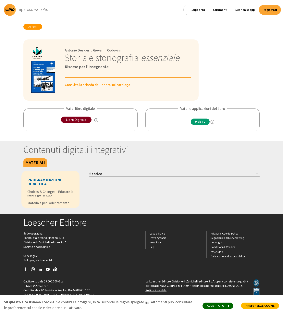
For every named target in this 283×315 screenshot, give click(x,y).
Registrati (270, 10)
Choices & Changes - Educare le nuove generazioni (50, 193)
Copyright (217, 243)
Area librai (156, 243)
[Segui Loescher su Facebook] (26, 271)
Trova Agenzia (158, 238)
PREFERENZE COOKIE (258, 306)
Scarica (95, 173)
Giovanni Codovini (109, 50)
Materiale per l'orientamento (50, 203)
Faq (152, 247)
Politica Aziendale (156, 291)
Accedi (32, 27)
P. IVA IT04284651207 (36, 286)
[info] (213, 122)
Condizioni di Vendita (224, 247)
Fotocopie (217, 252)
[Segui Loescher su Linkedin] (41, 271)
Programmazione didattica (44, 181)
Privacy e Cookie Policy (225, 234)
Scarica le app (245, 10)
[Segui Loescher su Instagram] (34, 271)
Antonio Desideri (78, 50)
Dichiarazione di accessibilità (228, 256)
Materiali (35, 162)
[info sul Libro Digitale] (97, 120)
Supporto (198, 10)
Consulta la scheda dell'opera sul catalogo (99, 84)
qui (147, 302)
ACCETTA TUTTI (214, 306)
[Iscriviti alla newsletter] (56, 270)
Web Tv (200, 122)
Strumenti (220, 10)
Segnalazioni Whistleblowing (228, 238)
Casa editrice (158, 234)
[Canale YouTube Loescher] (49, 271)
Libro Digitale (76, 119)
